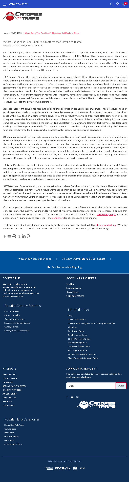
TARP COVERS (10, 378)
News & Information (77, 319)
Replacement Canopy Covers (17, 323)
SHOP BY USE (9, 374)
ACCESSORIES (10, 394)
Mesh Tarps (9, 440)
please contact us (106, 224)
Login (69, 288)
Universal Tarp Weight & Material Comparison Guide (91, 323)
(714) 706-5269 (18, 4)
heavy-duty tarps (106, 214)
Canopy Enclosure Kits (14, 319)
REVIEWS (7, 401)
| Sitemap (77, 461)
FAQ (70, 315)
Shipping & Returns (75, 295)
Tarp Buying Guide (76, 331)
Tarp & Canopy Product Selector (82, 354)
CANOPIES (8, 382)
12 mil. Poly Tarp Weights (79, 339)
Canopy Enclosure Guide (79, 346)
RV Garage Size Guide (77, 350)
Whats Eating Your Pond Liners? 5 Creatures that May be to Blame (52, 33)
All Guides (72, 327)
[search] (111, 4)
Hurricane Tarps (11, 436)
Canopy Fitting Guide (77, 342)
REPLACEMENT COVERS (14, 386)
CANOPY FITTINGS (12, 390)
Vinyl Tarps (9, 432)
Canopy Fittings (11, 326)
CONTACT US (9, 397)
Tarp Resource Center (78, 335)
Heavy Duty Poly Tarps (14, 425)
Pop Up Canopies (11, 311)
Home (5, 33)
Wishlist (70, 284)
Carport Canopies (12, 315)
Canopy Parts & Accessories (17, 330)
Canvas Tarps (10, 429)
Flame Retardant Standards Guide (83, 358)
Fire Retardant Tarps (13, 444)
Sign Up (77, 288)
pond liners (58, 217)
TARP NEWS (16, 33)
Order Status (72, 292)
